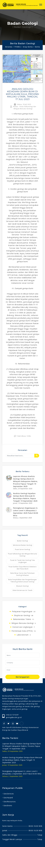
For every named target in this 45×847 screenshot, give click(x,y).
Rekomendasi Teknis (23, 619)
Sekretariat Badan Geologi (22, 545)
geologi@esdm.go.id (14, 717)
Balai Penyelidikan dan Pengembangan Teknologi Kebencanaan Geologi (22, 581)
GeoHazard (8, 797)
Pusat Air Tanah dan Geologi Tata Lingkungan (22, 561)
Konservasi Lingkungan (23, 627)
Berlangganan (22, 677)
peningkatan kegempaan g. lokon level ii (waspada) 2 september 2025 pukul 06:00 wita (21, 772)
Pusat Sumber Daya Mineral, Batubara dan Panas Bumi (22, 568)
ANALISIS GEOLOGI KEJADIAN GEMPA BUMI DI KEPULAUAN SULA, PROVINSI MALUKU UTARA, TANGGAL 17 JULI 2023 (22, 94)
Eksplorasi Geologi (23, 615)
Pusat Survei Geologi (22, 549)
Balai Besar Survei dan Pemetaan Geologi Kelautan (22, 574)
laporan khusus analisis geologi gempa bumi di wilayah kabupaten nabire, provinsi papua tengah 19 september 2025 (25, 481)
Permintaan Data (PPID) (24, 631)
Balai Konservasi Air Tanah (22, 590)
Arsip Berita (28, 47)
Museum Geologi (22, 586)
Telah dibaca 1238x (22, 436)
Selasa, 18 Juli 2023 (22, 104)
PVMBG (17, 47)
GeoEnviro (7, 805)
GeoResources (9, 801)
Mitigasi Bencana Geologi (24, 623)
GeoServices (8, 794)
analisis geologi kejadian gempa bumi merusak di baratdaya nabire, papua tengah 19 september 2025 (22, 760)
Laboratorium (24, 634)
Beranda (8, 47)
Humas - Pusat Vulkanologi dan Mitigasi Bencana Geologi (23, 108)
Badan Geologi (22, 541)
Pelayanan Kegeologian (23, 611)
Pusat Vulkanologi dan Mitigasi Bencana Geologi (22, 555)
